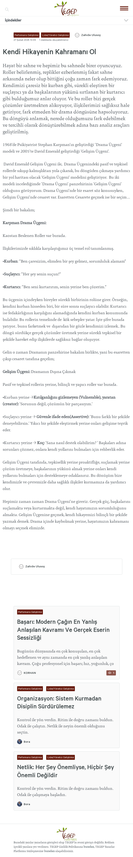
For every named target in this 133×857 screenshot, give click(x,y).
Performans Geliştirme (30, 612)
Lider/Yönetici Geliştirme (60, 688)
